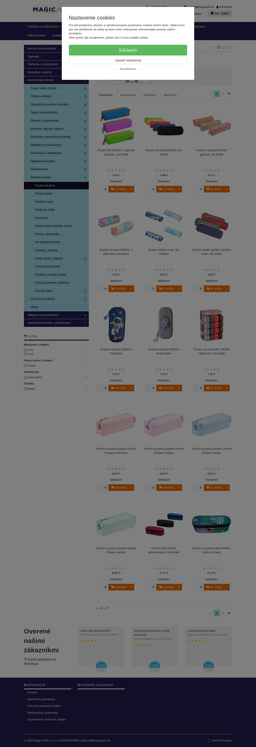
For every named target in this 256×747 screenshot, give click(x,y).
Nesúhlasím (128, 69)
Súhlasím (128, 50)
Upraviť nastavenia (128, 60)
